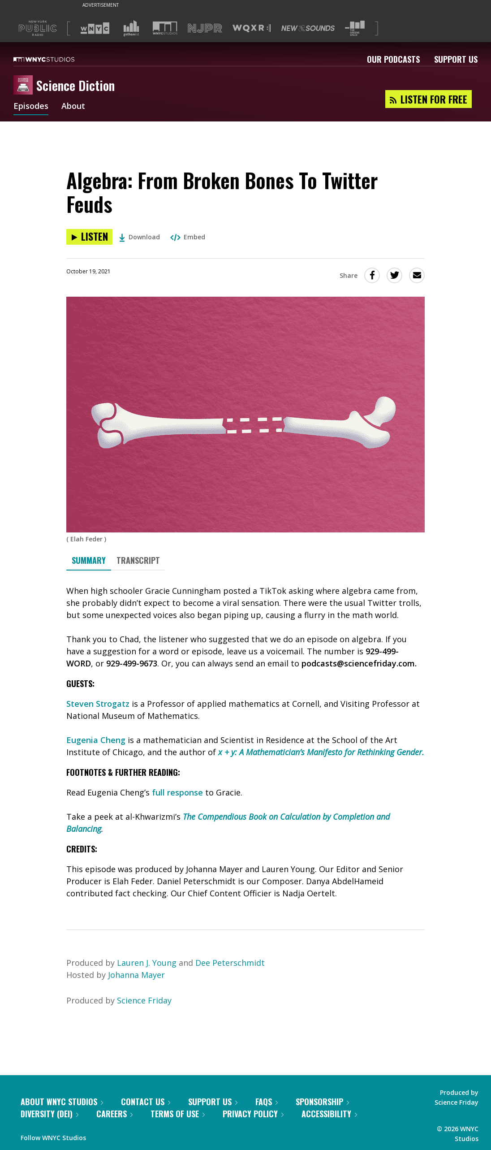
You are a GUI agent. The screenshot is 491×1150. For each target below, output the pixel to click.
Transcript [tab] (138, 560)
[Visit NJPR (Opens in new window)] (205, 28)
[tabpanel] (245, 742)
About (73, 107)
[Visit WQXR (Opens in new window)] (252, 28)
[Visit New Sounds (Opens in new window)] (308, 28)
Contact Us (145, 1101)
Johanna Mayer (136, 974)
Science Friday (144, 1000)
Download (139, 237)
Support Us (456, 59)
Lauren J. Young (147, 962)
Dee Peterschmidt (230, 962)
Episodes (30, 107)
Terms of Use (178, 1114)
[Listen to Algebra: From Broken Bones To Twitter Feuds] (89, 237)
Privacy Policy (253, 1114)
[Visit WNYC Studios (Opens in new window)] (165, 28)
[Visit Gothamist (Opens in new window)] (131, 28)
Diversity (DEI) (49, 1114)
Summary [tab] (89, 560)
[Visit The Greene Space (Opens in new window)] (355, 28)
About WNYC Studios (62, 1101)
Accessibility (329, 1114)
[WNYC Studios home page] (55, 59)
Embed (187, 237)
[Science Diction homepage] (24, 85)
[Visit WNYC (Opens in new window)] (95, 28)
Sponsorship (322, 1101)
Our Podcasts (393, 59)
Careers (114, 1114)
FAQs (266, 1101)
